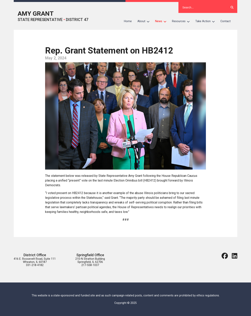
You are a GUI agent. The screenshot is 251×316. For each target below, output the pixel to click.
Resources (182, 21)
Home (128, 21)
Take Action (206, 21)
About (144, 21)
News (162, 21)
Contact (225, 21)
